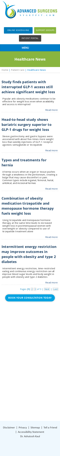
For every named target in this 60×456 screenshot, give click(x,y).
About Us (19, 341)
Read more (51, 109)
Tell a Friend (50, 427)
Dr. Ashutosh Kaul (30, 436)
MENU (29, 48)
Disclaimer (9, 427)
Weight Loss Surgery (25, 346)
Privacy (23, 427)
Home (5, 69)
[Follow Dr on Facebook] (17, 401)
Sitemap (35, 427)
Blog (16, 355)
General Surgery (23, 351)
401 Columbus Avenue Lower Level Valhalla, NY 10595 (31, 390)
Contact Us (20, 365)
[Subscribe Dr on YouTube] (31, 401)
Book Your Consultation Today (30, 298)
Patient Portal (30, 38)
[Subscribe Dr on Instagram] (24, 401)
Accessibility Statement (31, 432)
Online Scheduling (18, 30)
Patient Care (17, 69)
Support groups (45, 30)
